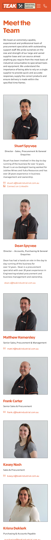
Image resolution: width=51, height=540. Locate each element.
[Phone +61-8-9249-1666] (45, 6)
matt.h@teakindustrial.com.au (23, 349)
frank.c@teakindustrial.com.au (23, 412)
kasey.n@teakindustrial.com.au (23, 476)
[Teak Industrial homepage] (19, 6)
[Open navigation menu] (38, 6)
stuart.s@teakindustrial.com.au (23, 183)
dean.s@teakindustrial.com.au (20, 283)
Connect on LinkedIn (17, 186)
